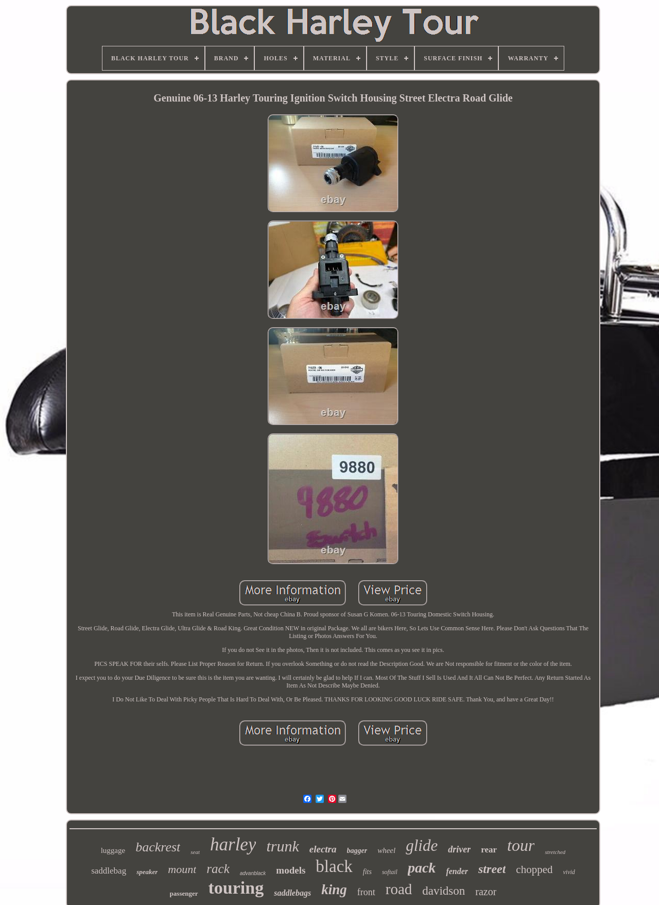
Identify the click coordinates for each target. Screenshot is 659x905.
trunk (282, 845)
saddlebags (292, 893)
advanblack (253, 873)
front (366, 892)
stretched (555, 852)
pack (422, 868)
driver (459, 849)
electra (323, 849)
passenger (184, 893)
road (399, 889)
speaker (147, 872)
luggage (113, 850)
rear (489, 849)
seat (195, 852)
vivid (569, 872)
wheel (386, 850)
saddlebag (108, 871)
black (334, 866)
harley (233, 844)
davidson (443, 890)
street (492, 869)
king (334, 889)
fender (457, 871)
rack (217, 869)
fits (367, 872)
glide (422, 845)
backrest (157, 847)
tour (520, 845)
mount (182, 869)
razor (485, 891)
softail (389, 872)
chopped (534, 869)
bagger (357, 850)
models (290, 870)
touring (236, 887)
